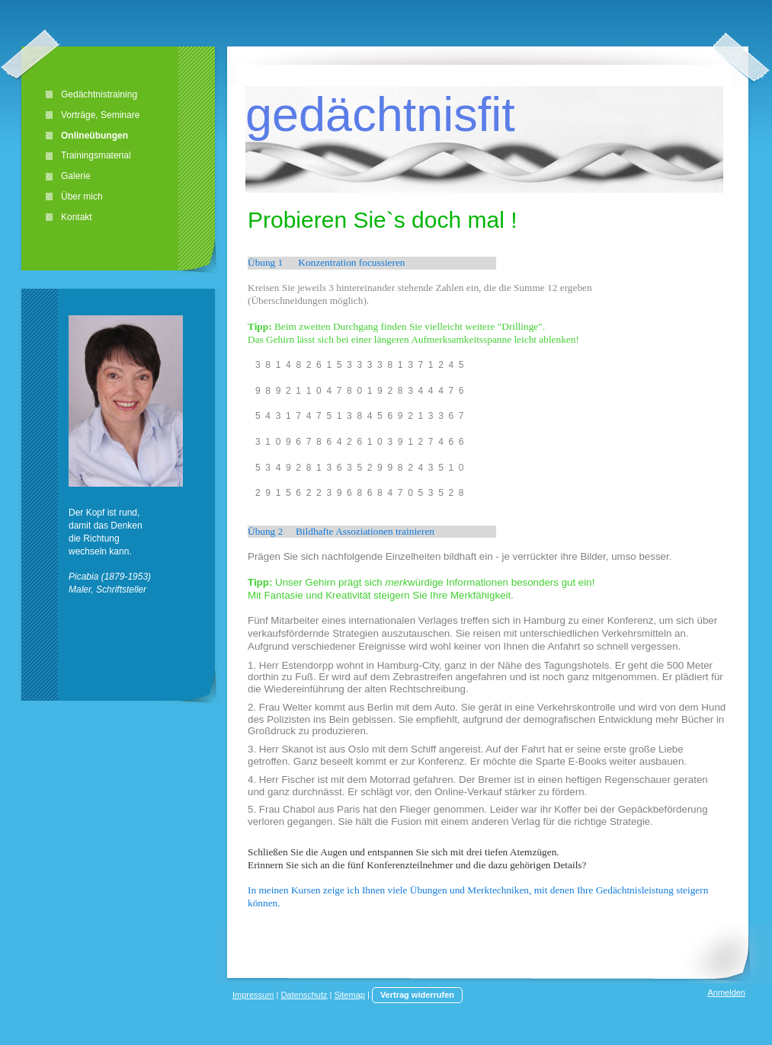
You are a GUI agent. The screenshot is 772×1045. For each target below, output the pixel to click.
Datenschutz (303, 994)
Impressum (253, 994)
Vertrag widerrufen (417, 994)
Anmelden (726, 992)
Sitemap (350, 994)
